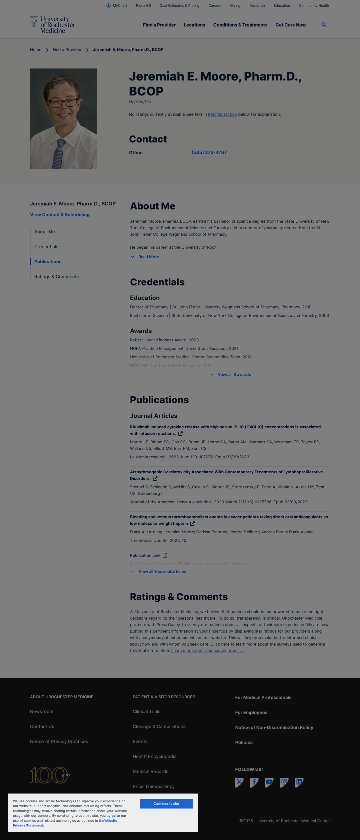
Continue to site (166, 803)
